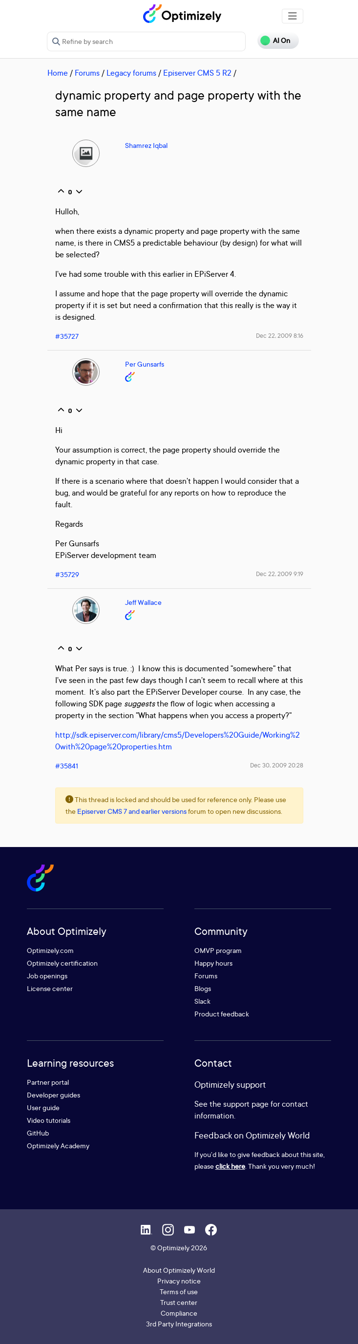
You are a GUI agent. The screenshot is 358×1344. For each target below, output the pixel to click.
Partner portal (48, 1082)
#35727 (67, 336)
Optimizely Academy (58, 1145)
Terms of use (179, 1291)
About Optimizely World (179, 1270)
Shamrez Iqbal (146, 145)
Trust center (178, 1302)
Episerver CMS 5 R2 (197, 72)
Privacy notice (179, 1280)
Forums (87, 72)
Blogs (202, 988)
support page (246, 1103)
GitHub (38, 1132)
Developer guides (53, 1094)
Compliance (179, 1313)
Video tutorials (48, 1120)
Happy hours (213, 963)
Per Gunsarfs (144, 364)
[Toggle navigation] (292, 16)
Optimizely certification (62, 963)
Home (57, 72)
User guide (43, 1107)
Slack (202, 1001)
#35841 (66, 765)
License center (50, 988)
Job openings (47, 975)
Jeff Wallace (143, 602)
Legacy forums (131, 72)
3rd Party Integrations (179, 1323)
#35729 (67, 574)
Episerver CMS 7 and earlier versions (132, 811)
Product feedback (221, 1013)
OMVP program (218, 950)
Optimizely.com (50, 950)
